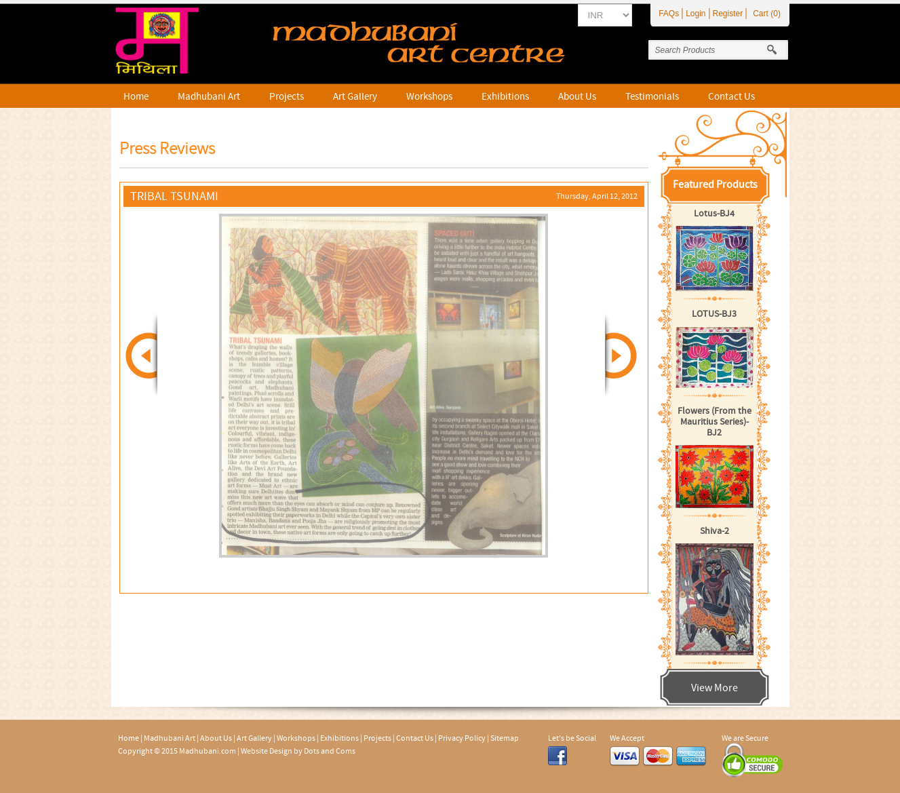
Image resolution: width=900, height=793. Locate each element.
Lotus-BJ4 (714, 213)
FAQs (669, 13)
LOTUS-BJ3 (714, 314)
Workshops (429, 96)
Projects (286, 96)
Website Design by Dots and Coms (298, 751)
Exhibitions (505, 96)
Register (728, 13)
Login (695, 13)
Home (136, 96)
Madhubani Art (209, 96)
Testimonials (652, 96)
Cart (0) (767, 13)
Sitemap (504, 738)
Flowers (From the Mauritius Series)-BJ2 (714, 422)
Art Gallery (355, 96)
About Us (577, 96)
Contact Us (731, 96)
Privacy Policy (462, 738)
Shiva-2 (714, 531)
